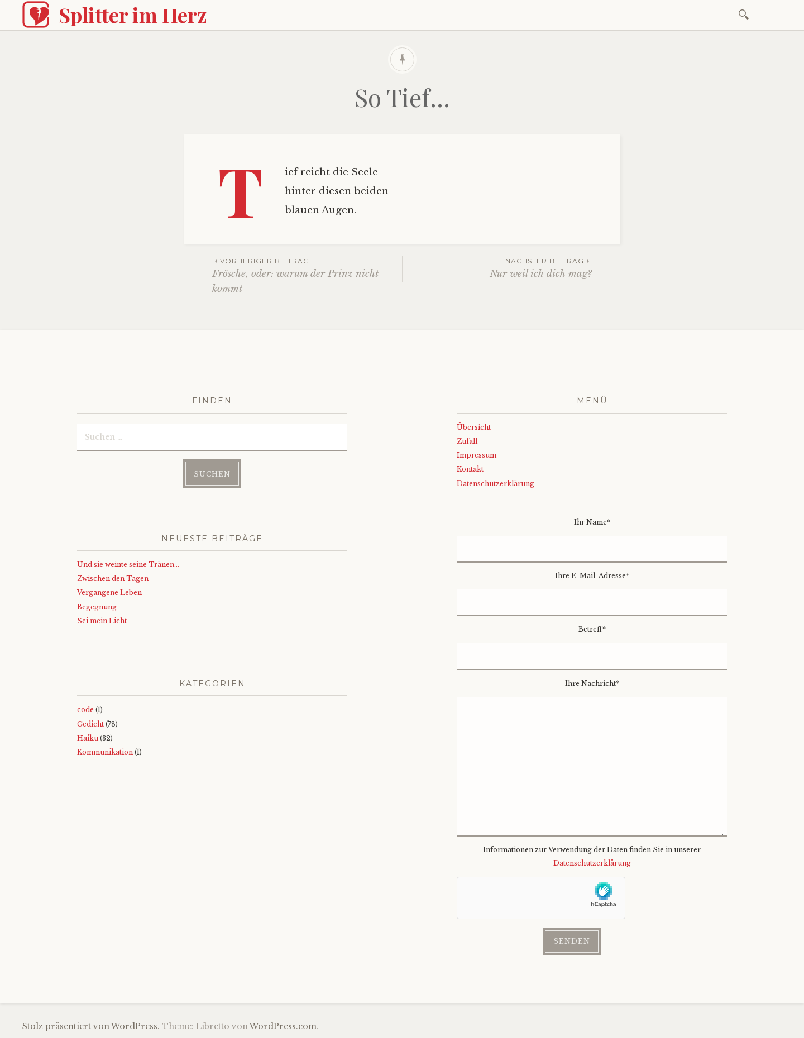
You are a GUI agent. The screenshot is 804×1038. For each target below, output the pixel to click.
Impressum (476, 455)
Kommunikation (105, 752)
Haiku (87, 738)
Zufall (467, 441)
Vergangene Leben (109, 592)
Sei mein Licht (102, 621)
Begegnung (97, 607)
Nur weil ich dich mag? (497, 268)
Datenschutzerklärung (495, 483)
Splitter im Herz (133, 14)
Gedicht (90, 724)
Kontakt (470, 469)
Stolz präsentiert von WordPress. (91, 1026)
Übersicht (474, 427)
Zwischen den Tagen (113, 578)
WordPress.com (283, 1026)
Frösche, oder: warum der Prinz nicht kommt (307, 275)
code (85, 709)
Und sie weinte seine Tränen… (128, 564)
